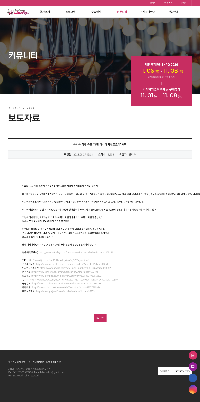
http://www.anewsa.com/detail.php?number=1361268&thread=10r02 (75, 267)
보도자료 (30, 108)
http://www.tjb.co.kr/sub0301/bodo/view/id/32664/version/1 (59, 260)
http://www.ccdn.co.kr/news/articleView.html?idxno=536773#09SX (66, 287)
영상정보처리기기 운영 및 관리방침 (44, 362)
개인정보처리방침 (16, 362)
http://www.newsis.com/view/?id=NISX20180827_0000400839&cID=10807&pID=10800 (74, 279)
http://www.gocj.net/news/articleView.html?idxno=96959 (65, 291)
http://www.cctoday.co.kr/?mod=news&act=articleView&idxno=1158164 (76, 252)
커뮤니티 (16, 108)
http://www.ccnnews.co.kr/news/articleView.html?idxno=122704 (65, 271)
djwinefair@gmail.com (52, 372)
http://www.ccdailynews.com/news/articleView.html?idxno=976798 (66, 283)
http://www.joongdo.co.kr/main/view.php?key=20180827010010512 (67, 275)
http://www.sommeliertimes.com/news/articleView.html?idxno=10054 (72, 264)
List (100, 318)
